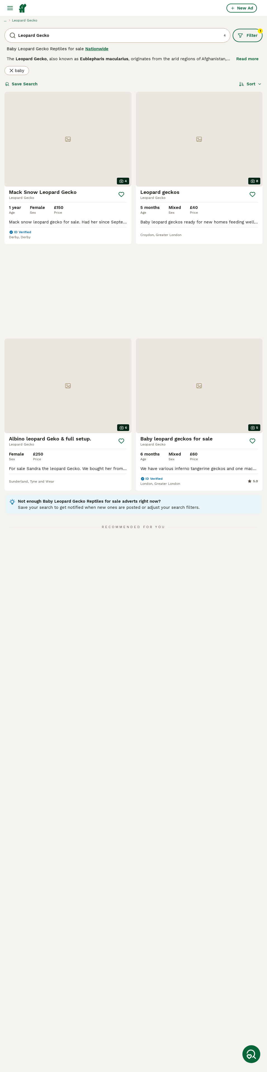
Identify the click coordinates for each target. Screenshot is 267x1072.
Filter (250, 33)
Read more (247, 58)
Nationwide (96, 48)
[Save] (121, 194)
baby (16, 70)
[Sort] (250, 84)
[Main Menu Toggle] (10, 8)
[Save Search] (251, 1054)
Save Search (21, 83)
